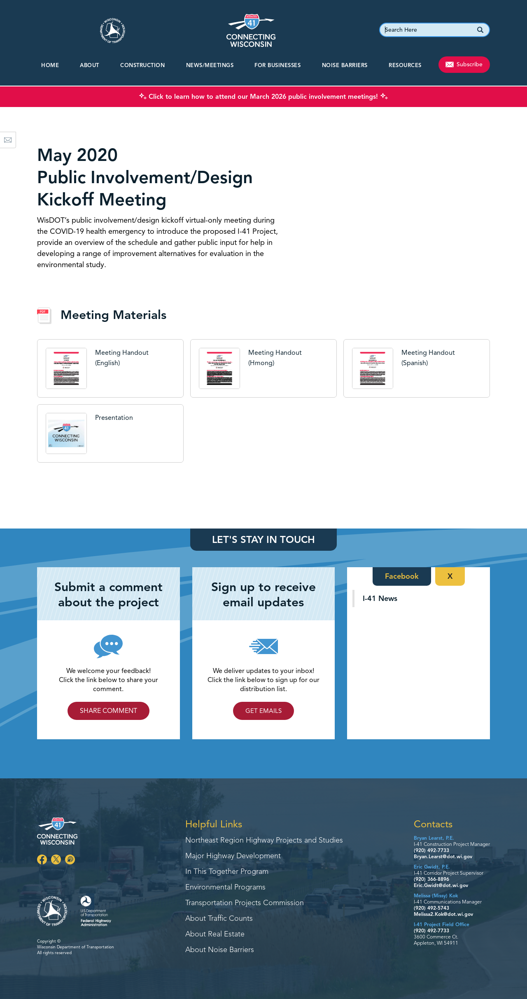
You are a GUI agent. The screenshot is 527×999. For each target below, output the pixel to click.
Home (50, 65)
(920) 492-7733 (431, 850)
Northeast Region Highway (264, 840)
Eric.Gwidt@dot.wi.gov (441, 885)
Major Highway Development (233, 856)
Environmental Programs (225, 887)
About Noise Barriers (219, 950)
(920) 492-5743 (431, 908)
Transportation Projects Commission (244, 903)
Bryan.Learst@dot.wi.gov (443, 856)
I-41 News (380, 598)
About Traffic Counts (219, 918)
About (89, 65)
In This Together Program (226, 872)
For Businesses (277, 65)
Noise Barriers (345, 65)
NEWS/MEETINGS (210, 65)
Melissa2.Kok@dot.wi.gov (443, 914)
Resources (405, 65)
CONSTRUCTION (142, 65)
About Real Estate (215, 934)
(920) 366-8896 (431, 879)
